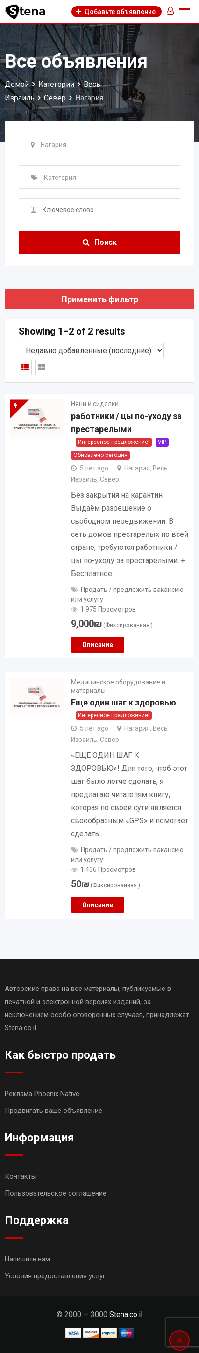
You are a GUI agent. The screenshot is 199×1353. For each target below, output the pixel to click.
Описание (97, 644)
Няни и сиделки (95, 403)
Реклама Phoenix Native (42, 1094)
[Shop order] (91, 350)
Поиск (100, 242)
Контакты (20, 1176)
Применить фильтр (99, 299)
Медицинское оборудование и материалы (118, 686)
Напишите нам (27, 1259)
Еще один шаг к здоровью (123, 702)
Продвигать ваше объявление (53, 1110)
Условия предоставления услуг (55, 1276)
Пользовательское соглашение (56, 1193)
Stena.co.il (125, 1314)
